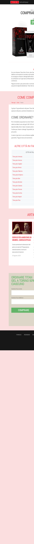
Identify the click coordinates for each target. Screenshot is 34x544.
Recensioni (27, 335)
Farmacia (18, 335)
